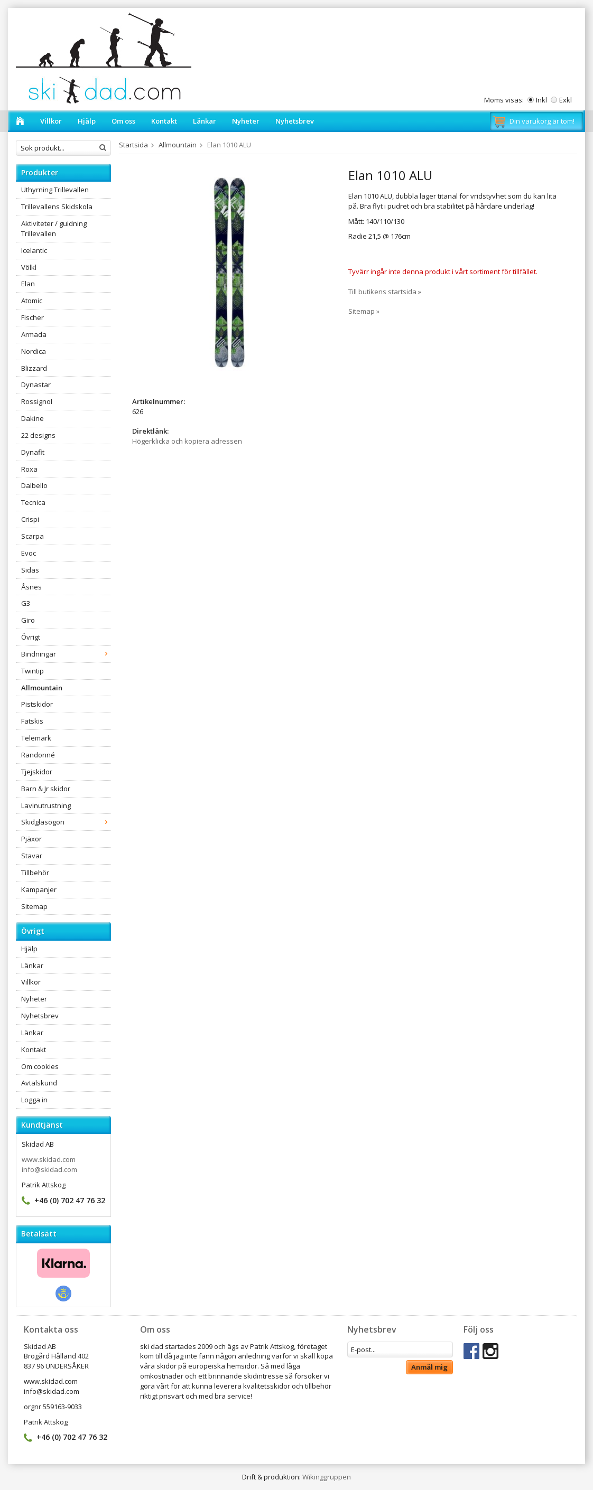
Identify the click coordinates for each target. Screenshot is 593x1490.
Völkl (28, 267)
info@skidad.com (49, 1169)
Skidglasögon (66, 822)
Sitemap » (363, 311)
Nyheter (246, 121)
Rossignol (36, 401)
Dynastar (36, 384)
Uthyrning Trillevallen (55, 189)
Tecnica (33, 502)
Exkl (565, 100)
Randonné (38, 755)
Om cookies (40, 1066)
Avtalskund (39, 1083)
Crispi (30, 519)
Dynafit (32, 452)
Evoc (28, 553)
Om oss (123, 121)
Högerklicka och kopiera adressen (187, 441)
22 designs (38, 435)
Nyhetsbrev (294, 121)
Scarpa (32, 536)
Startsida (133, 144)
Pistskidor (37, 704)
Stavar (31, 855)
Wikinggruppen (326, 1477)
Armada (34, 334)
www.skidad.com (49, 1159)
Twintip (32, 671)
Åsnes (31, 587)
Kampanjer (39, 889)
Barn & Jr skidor (45, 788)
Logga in (34, 1099)
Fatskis (32, 721)
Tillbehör (35, 872)
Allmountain (41, 687)
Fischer (32, 317)
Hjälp (87, 121)
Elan (28, 283)
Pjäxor (31, 839)
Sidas (30, 570)
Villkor (51, 121)
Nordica (33, 351)
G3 (25, 603)
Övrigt (30, 637)
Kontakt (164, 121)
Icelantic (34, 250)
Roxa (29, 469)
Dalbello (34, 485)
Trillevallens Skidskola (56, 206)
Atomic (31, 300)
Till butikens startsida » (384, 291)
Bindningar (66, 654)
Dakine (32, 418)
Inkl (541, 100)
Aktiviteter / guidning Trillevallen (54, 228)
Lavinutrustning (46, 805)
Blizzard (34, 368)
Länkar (204, 121)
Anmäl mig (429, 1367)
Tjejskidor (36, 771)
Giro (28, 620)
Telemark (36, 738)
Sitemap (34, 906)
